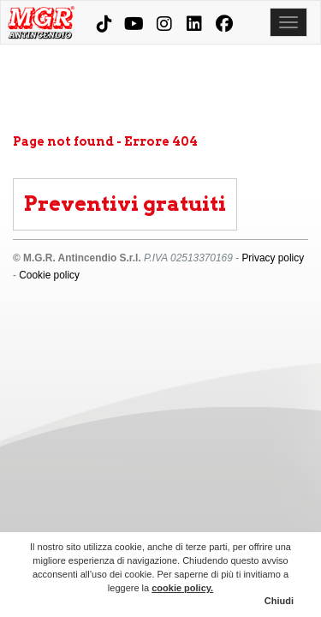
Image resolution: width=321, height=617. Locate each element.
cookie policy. (182, 588)
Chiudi (279, 601)
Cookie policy (49, 275)
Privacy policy (272, 258)
